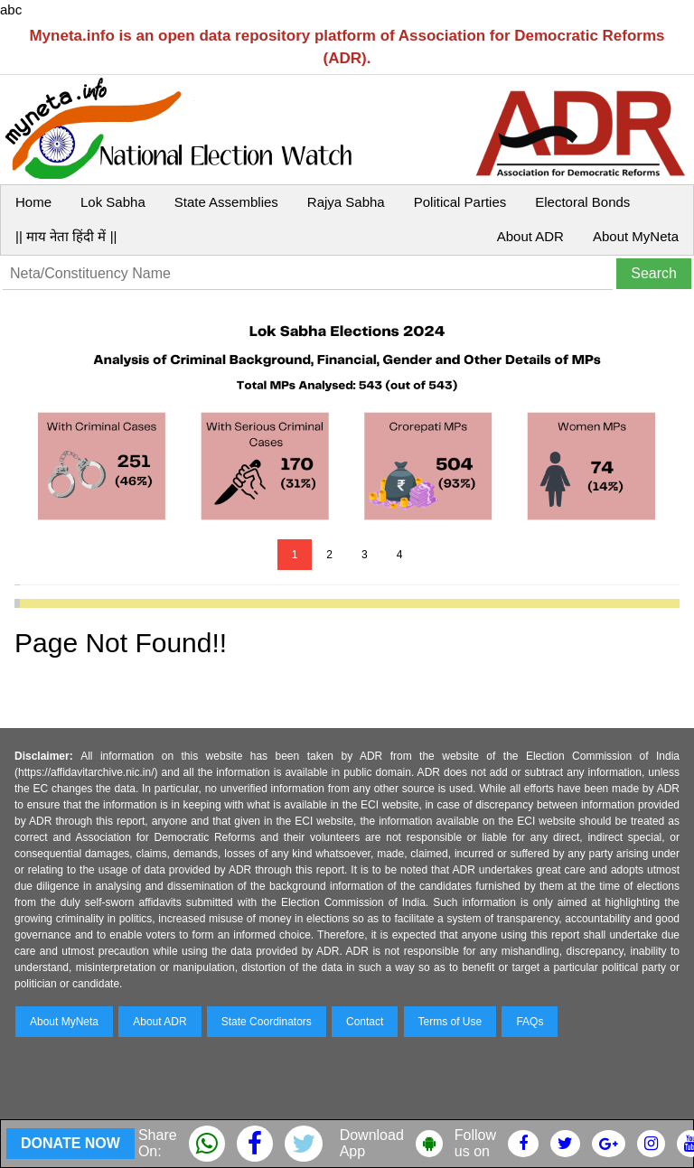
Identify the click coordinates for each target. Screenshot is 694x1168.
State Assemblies (226, 202)
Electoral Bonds (582, 202)
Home (33, 202)
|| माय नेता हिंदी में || (66, 236)
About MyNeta (636, 236)
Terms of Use (450, 1021)
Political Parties (460, 202)
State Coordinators (266, 1021)
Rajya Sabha (346, 202)
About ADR (530, 236)
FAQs (529, 1021)
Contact (364, 1021)
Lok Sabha (112, 202)
